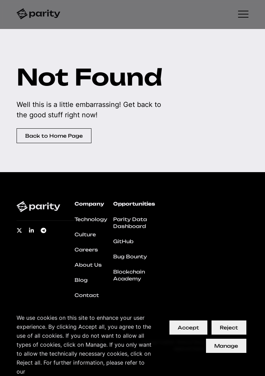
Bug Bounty (130, 256)
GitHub (123, 241)
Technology (91, 219)
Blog (81, 280)
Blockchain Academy (129, 275)
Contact (87, 295)
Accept (188, 327)
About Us (88, 265)
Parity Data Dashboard (130, 222)
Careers (86, 250)
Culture (85, 234)
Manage (226, 346)
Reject (229, 327)
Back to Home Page (54, 136)
